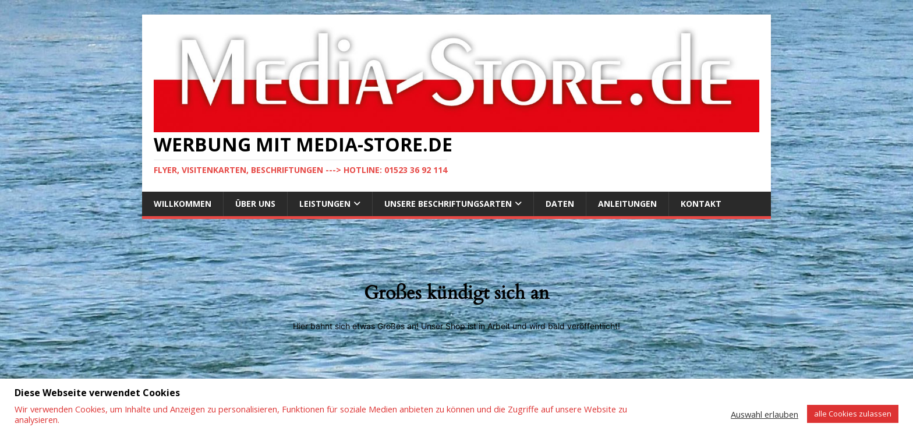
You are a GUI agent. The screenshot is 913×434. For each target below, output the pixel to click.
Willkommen (182, 203)
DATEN (560, 203)
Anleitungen (627, 203)
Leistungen (325, 203)
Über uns (255, 203)
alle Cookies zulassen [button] (852, 413)
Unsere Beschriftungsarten (448, 203)
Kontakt (701, 203)
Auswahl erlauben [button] (764, 414)
